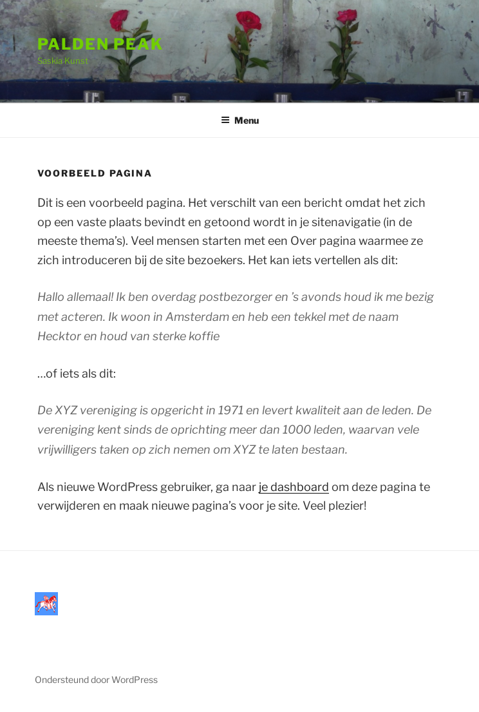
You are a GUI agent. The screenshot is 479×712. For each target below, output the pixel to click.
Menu (240, 120)
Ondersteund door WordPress (96, 679)
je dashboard (294, 487)
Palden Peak (100, 44)
